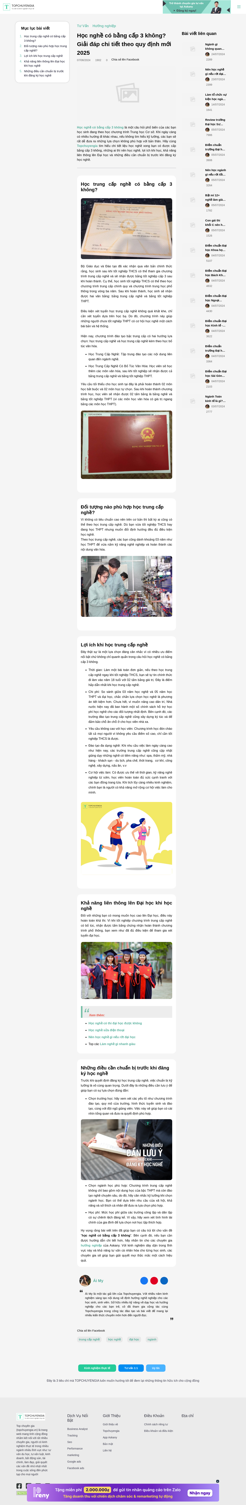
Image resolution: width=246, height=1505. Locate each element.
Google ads (74, 1461)
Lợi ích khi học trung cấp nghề (43, 55)
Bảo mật (108, 1443)
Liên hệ (107, 1450)
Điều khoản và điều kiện (158, 1430)
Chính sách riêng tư (156, 1424)
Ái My (98, 1281)
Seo (69, 1442)
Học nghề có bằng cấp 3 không (100, 127)
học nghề (114, 1339)
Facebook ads (75, 1468)
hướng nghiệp (91, 1245)
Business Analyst (77, 1428)
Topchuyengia (87, 145)
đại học (134, 1339)
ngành (152, 1339)
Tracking (72, 1435)
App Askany (110, 1437)
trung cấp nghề (89, 1339)
